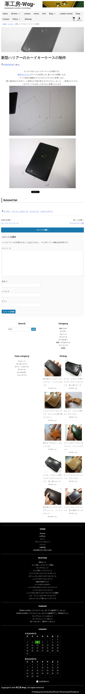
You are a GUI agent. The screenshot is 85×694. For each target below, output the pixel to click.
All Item (14, 14)
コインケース (63, 345)
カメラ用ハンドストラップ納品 (42, 565)
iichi (44, 14)
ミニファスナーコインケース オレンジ (42, 573)
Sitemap (28, 19)
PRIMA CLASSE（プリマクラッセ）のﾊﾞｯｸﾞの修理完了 (38, 610)
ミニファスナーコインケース (42, 579)
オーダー (6, 211)
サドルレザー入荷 (77, 223)
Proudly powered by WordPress (45, 692)
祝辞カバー (42, 562)
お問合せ (42, 536)
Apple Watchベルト (42, 582)
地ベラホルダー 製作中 (38, 621)
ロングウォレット (42, 568)
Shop (78, 14)
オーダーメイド (21, 364)
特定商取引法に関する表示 (42, 550)
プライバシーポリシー (42, 542)
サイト (4, 301)
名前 (4, 281)
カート (42, 539)
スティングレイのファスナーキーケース (42, 576)
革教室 (63, 348)
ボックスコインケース (10, 223)
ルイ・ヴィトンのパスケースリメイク (42, 596)
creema (27, 14)
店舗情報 (42, 547)
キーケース (34, 211)
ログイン (79, 20)
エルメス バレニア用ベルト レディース (42, 598)
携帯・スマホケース (63, 342)
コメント (6, 248)
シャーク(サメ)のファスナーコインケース (42, 587)
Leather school (66, 14)
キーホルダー (63, 340)
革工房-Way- (19, 3)
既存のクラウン (24, 75)
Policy (15, 19)
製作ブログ (63, 328)
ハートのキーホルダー (42, 584)
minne (36, 14)
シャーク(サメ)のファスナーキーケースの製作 (42, 593)
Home (5, 14)
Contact (6, 19)
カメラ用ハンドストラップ (42, 570)
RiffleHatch (73, 692)
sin (18, 65)
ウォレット (63, 334)
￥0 (74, 20)
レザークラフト (47, 211)
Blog (51, 14)
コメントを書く (42, 230)
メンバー (42, 544)
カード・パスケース (20, 211)
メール (5, 291)
